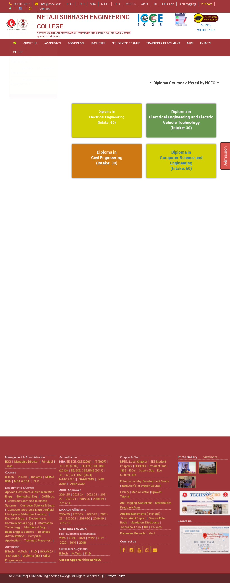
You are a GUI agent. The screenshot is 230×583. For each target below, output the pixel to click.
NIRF (190, 43)
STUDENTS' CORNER (126, 43)
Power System (25, 314)
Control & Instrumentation (33, 296)
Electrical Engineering (29, 245)
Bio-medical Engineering (31, 139)
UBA (117, 4)
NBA (93, 4)
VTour (17, 52)
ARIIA (144, 4)
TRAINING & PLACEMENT (163, 43)
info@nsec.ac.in (51, 4)
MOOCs (131, 4)
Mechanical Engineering (31, 271)
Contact (44, 8)
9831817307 (22, 4)
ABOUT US (30, 43)
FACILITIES (97, 43)
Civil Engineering (25, 146)
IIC (155, 4)
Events (205, 43)
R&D (82, 4)
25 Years (206, 4)
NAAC (105, 4)
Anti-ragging (188, 4)
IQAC (70, 4)
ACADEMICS (52, 43)
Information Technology (31, 264)
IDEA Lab (168, 4)
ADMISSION (76, 43)
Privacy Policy (115, 576)
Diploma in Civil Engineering (33, 353)
